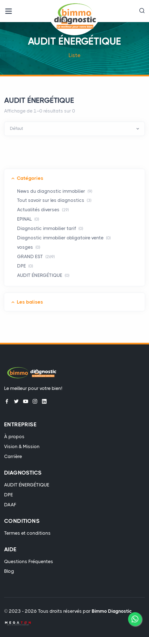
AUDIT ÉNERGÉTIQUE (43, 275)
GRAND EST (36, 256)
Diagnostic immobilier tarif (50, 228)
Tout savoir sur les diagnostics (54, 200)
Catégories (30, 178)
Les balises (30, 302)
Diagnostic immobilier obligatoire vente (64, 237)
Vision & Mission (22, 446)
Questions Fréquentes (28, 561)
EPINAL (28, 219)
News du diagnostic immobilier (54, 191)
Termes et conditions (27, 533)
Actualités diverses (43, 209)
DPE (25, 266)
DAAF (10, 504)
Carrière (13, 456)
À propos (14, 436)
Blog (9, 571)
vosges (28, 247)
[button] (142, 11)
